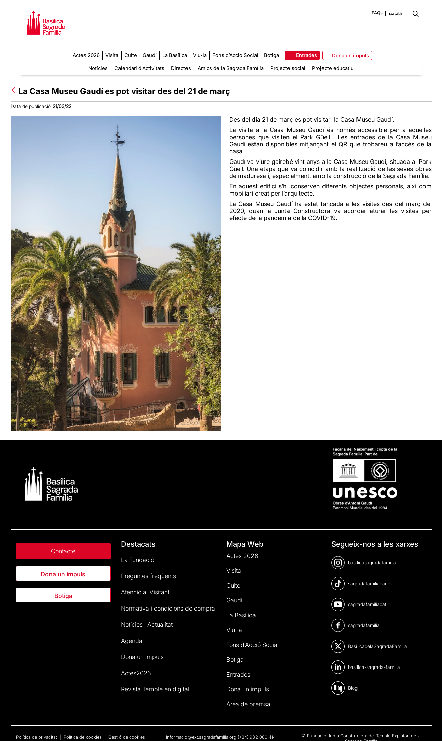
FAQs (377, 13)
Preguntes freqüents (148, 576)
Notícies (98, 68)
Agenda (131, 640)
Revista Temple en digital (155, 689)
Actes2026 (136, 673)
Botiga (63, 595)
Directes (181, 68)
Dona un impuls (63, 574)
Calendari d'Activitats (139, 68)
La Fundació (137, 559)
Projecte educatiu (333, 68)
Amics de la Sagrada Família (231, 68)
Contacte (63, 551)
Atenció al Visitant (145, 592)
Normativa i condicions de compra (168, 608)
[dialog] (429, 727)
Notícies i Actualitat (147, 624)
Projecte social (287, 68)
